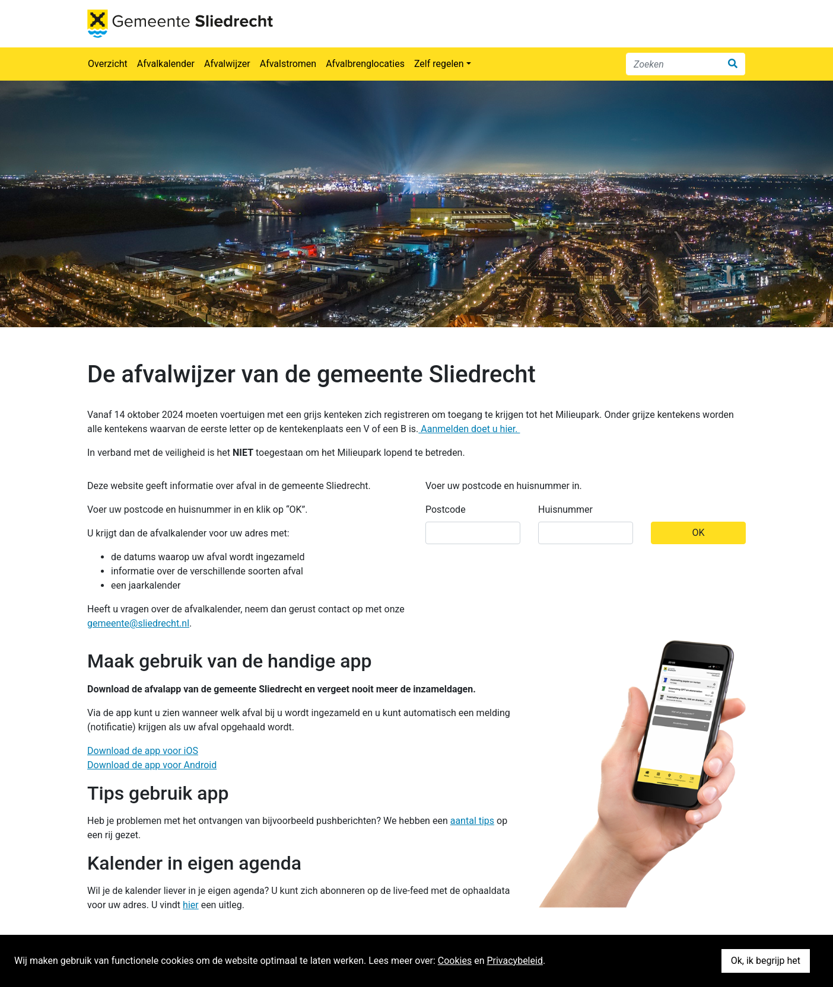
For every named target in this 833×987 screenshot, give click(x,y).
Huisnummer (565, 509)
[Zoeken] (673, 64)
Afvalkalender (166, 63)
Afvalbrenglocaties (365, 63)
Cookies (455, 960)
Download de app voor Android (152, 765)
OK (698, 532)
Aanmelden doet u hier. (469, 429)
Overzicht (108, 63)
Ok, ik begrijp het (765, 960)
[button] (442, 64)
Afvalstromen (288, 63)
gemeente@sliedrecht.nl (138, 623)
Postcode (445, 509)
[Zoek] (732, 64)
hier (191, 905)
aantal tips (472, 820)
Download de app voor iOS (142, 750)
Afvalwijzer (227, 63)
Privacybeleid (514, 960)
